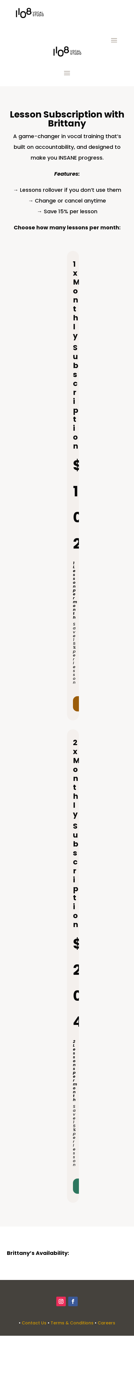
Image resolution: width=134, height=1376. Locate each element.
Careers (106, 1323)
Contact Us (34, 1323)
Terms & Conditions (72, 1323)
